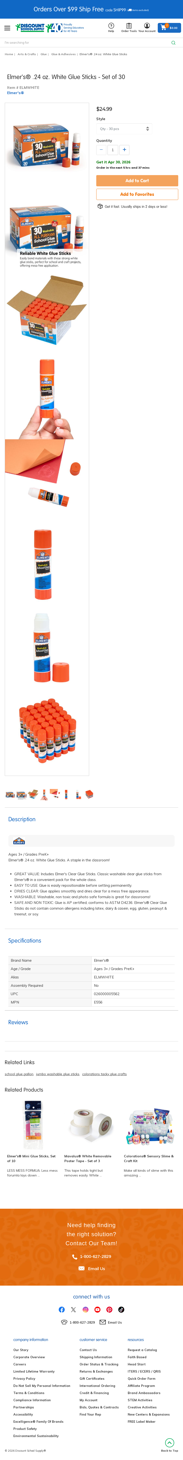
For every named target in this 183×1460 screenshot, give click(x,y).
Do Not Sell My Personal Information (41, 1386)
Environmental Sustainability (36, 1436)
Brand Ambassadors (144, 1393)
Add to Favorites (137, 194)
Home (9, 54)
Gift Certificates (92, 1378)
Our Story (20, 1350)
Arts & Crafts (27, 54)
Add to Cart (137, 180)
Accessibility (23, 1414)
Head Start (137, 1364)
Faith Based (137, 1357)
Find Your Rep (90, 1414)
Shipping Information (96, 1357)
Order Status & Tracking (99, 1364)
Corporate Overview (29, 1357)
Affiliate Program (141, 1386)
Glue (44, 54)
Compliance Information (32, 1400)
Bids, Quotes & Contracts (99, 1407)
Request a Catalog (142, 1350)
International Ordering (97, 1386)
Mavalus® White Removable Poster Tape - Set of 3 (87, 1158)
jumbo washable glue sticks (57, 1074)
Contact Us (88, 1350)
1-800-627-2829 (95, 1256)
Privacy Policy (24, 1378)
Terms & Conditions (28, 1393)
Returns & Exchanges (96, 1371)
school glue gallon (19, 1074)
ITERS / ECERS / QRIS (144, 1371)
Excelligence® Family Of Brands (38, 1421)
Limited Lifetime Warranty (34, 1371)
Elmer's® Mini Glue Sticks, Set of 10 (31, 1158)
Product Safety (25, 1429)
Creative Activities (142, 1407)
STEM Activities (140, 1400)
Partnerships (23, 1407)
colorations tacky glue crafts (104, 1074)
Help (111, 28)
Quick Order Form (141, 1378)
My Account (88, 1400)
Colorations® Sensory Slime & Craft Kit (148, 1158)
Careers (19, 1364)
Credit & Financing (94, 1393)
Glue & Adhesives (63, 54)
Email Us (96, 1268)
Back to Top (169, 1445)
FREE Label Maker (142, 1421)
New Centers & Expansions (149, 1414)
